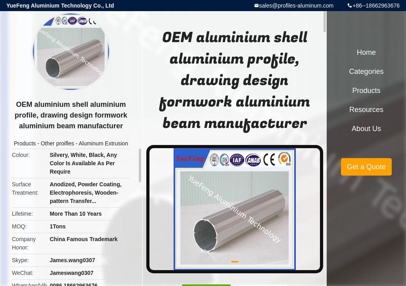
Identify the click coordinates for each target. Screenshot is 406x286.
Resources (366, 110)
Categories (366, 71)
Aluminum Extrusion (103, 143)
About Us (366, 129)
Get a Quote (366, 167)
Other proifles (57, 143)
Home (366, 52)
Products (25, 143)
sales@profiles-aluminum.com (296, 5)
